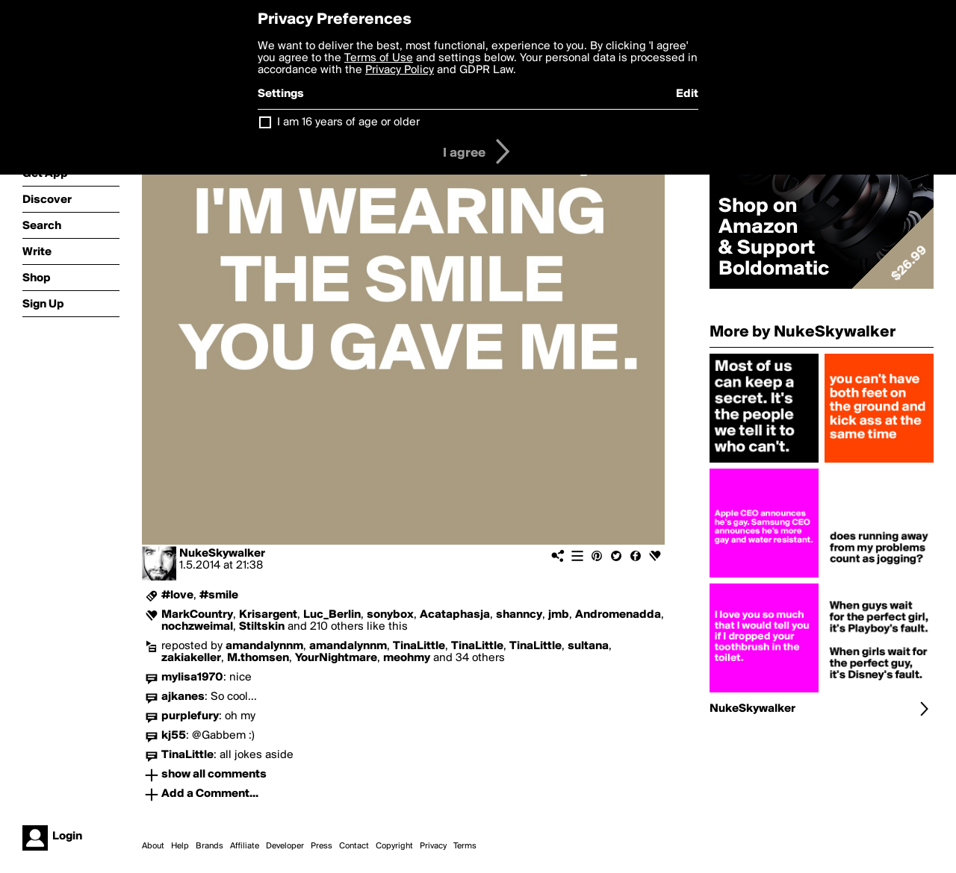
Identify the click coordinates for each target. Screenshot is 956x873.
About (153, 846)
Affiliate (244, 846)
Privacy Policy (399, 70)
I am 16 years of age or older (348, 122)
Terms (465, 846)
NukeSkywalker (222, 554)
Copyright (394, 846)
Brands (209, 846)
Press (321, 846)
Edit (687, 94)
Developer (285, 846)
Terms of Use (378, 58)
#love (177, 595)
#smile (218, 595)
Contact (354, 846)
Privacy (433, 846)
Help (180, 846)
